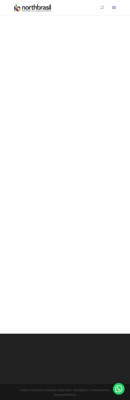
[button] (119, 389)
